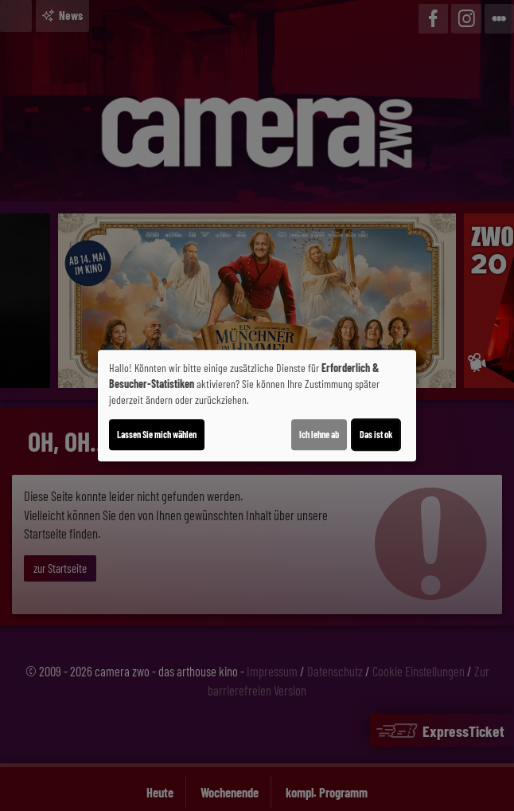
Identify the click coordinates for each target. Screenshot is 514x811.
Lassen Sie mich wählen (157, 434)
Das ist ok (376, 434)
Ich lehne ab (319, 434)
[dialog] (257, 405)
